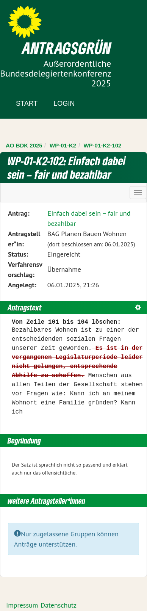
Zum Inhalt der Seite (34, 18)
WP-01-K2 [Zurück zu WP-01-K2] (63, 145)
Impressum (22, 605)
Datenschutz (59, 605)
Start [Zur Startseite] (27, 103)
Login (64, 103)
